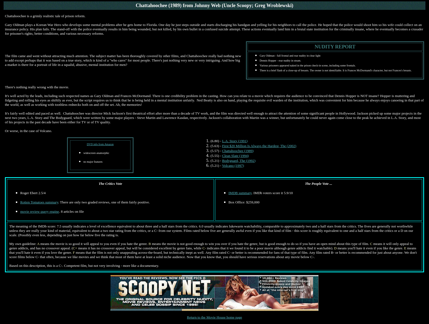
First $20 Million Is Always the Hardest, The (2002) (259, 146)
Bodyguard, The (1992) (239, 161)
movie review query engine (39, 211)
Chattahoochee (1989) (238, 151)
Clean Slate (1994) (235, 156)
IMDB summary (240, 193)
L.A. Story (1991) (235, 141)
